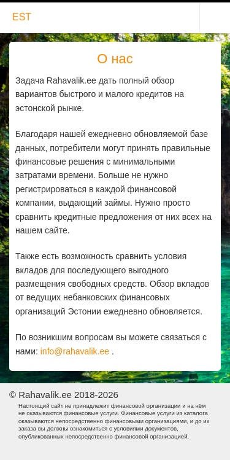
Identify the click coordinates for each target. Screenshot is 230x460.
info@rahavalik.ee (74, 351)
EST (21, 17)
